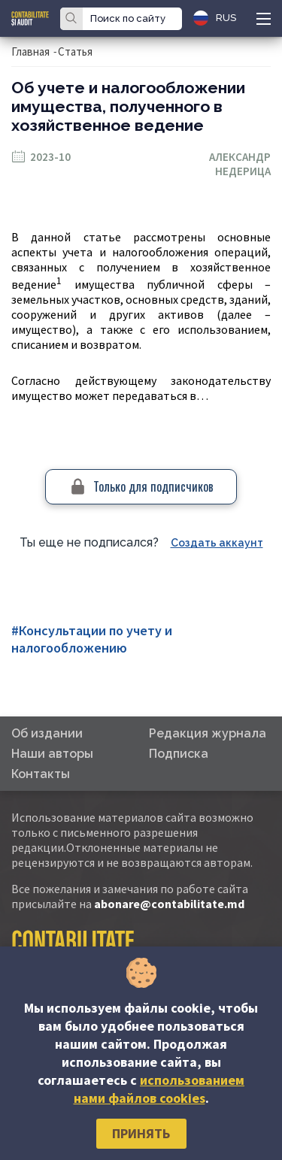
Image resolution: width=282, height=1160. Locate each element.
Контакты (40, 774)
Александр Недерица (240, 164)
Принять (141, 1133)
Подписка (178, 754)
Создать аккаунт (217, 543)
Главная (30, 51)
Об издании (47, 733)
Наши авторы (52, 754)
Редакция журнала (207, 733)
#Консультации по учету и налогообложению (91, 639)
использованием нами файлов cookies (159, 1089)
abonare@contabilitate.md (169, 903)
